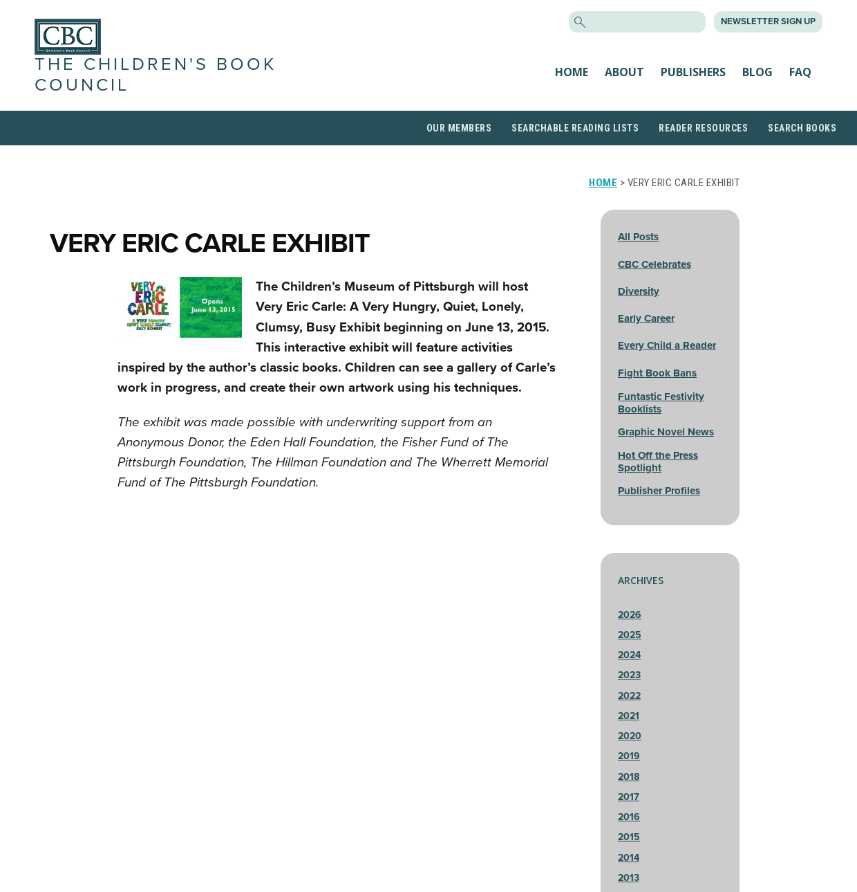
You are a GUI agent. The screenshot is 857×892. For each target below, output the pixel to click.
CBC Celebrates (654, 264)
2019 (629, 756)
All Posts (638, 236)
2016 (629, 817)
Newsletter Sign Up (768, 21)
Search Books (802, 128)
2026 (629, 615)
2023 (629, 675)
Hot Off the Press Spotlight (658, 461)
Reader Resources (703, 128)
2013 (628, 878)
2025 (629, 635)
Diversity (638, 291)
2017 (628, 797)
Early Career (646, 318)
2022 (629, 696)
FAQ (800, 72)
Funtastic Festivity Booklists (661, 402)
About (624, 72)
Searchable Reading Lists (575, 128)
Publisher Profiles (659, 490)
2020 (629, 736)
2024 (629, 655)
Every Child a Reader (667, 345)
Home (571, 72)
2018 (628, 777)
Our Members (459, 128)
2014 (628, 858)
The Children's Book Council (155, 74)
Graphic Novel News (666, 432)
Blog (757, 72)
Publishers (693, 72)
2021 (628, 716)
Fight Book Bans (657, 373)
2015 (629, 837)
